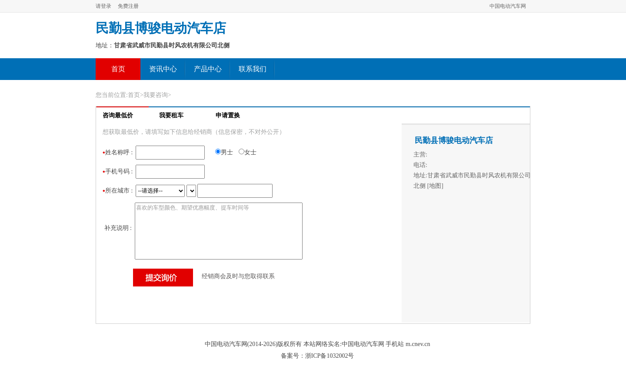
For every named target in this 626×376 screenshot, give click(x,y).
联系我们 (252, 69)
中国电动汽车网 (507, 6)
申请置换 (228, 115)
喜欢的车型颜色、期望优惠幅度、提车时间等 (219, 231)
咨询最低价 (118, 115)
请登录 (103, 6)
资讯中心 (163, 69)
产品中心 (208, 69)
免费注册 (128, 6)
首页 (118, 69)
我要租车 (171, 115)
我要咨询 (155, 95)
